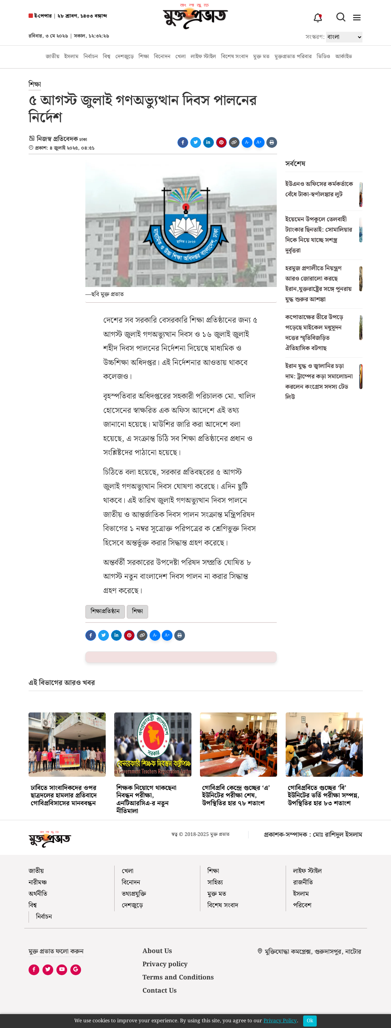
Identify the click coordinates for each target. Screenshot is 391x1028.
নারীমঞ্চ (38, 882)
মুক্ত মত (261, 57)
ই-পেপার (40, 16)
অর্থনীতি (38, 894)
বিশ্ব (106, 57)
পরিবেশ (302, 905)
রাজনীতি (303, 882)
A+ (259, 142)
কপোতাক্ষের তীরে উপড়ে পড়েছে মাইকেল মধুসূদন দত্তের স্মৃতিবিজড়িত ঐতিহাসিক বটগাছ (314, 332)
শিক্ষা (144, 57)
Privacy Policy (280, 1021)
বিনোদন (162, 57)
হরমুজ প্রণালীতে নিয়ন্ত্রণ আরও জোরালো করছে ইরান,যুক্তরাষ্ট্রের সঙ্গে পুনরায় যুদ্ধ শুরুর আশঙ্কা (318, 283)
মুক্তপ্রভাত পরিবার (293, 57)
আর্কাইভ (343, 57)
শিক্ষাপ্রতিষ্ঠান (105, 611)
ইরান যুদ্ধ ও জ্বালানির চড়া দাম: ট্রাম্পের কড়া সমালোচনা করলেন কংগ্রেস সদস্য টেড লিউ (319, 381)
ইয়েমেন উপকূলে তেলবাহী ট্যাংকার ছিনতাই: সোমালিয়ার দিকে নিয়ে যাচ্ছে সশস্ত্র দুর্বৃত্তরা (318, 235)
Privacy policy (164, 964)
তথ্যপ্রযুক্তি (134, 894)
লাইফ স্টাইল (203, 57)
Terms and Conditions (178, 977)
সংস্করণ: (315, 37)
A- (247, 142)
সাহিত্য (215, 882)
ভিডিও (323, 57)
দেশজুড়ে (124, 57)
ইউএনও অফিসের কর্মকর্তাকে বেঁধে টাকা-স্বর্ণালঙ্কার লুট (319, 189)
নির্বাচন (91, 57)
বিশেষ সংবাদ (234, 57)
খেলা (180, 57)
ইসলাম (71, 57)
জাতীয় (52, 57)
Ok (310, 1021)
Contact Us (159, 991)
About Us (157, 951)
